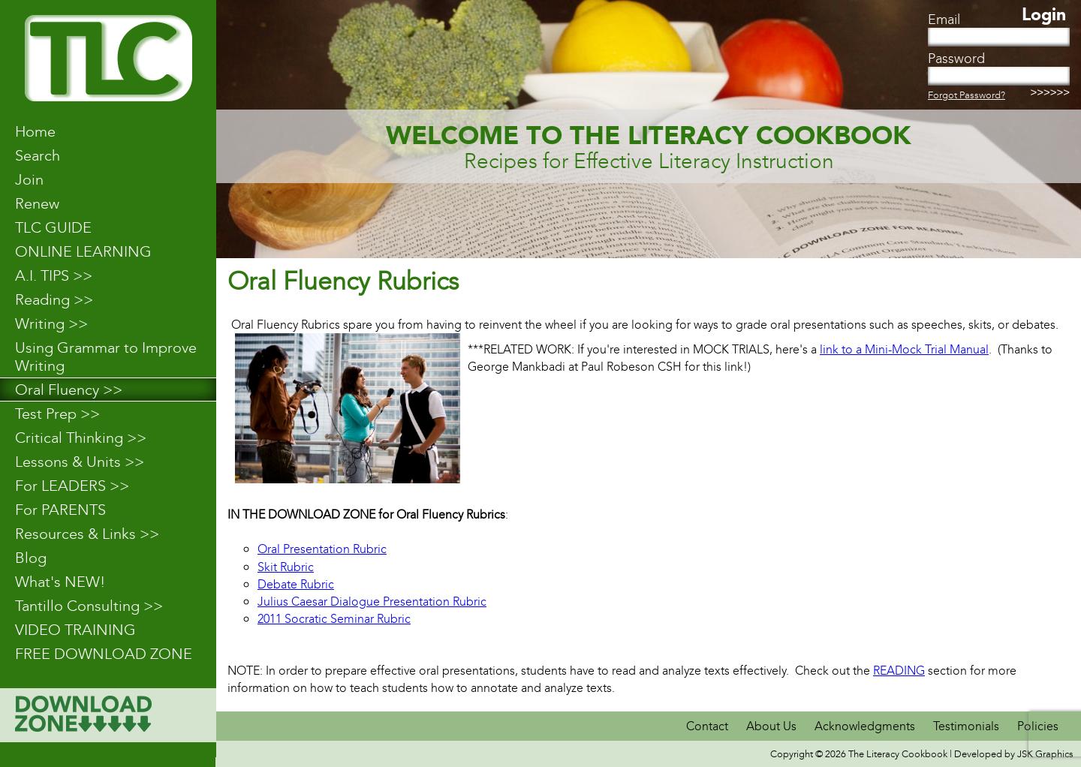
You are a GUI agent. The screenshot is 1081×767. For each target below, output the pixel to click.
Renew (37, 203)
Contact (708, 726)
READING (899, 670)
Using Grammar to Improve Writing (106, 356)
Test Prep (57, 414)
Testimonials (966, 726)
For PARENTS (60, 510)
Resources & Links (87, 534)
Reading (54, 299)
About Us (771, 726)
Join (29, 179)
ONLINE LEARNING (83, 251)
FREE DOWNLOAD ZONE (103, 654)
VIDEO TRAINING (75, 630)
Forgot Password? (966, 95)
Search (37, 155)
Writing (51, 323)
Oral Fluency (68, 389)
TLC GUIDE (53, 227)
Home (35, 131)
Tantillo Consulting (89, 606)
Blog (31, 558)
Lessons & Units (79, 462)
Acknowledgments (866, 726)
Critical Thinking (80, 438)
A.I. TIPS (53, 275)
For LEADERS (72, 486)
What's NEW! (60, 582)
